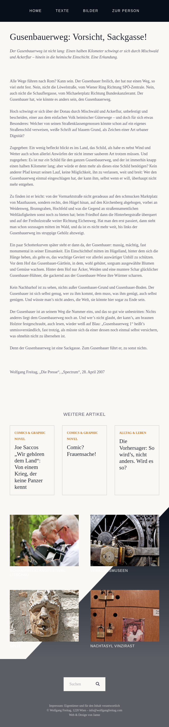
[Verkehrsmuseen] (124, 518)
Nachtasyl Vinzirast (112, 646)
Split (15, 646)
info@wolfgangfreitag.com (105, 710)
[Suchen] (84, 684)
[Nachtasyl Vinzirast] (124, 593)
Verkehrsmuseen (109, 570)
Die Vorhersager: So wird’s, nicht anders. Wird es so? (136, 454)
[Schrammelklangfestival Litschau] (44, 518)
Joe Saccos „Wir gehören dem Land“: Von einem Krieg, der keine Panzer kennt (29, 467)
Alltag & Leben (132, 433)
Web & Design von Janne (84, 715)
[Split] (44, 593)
